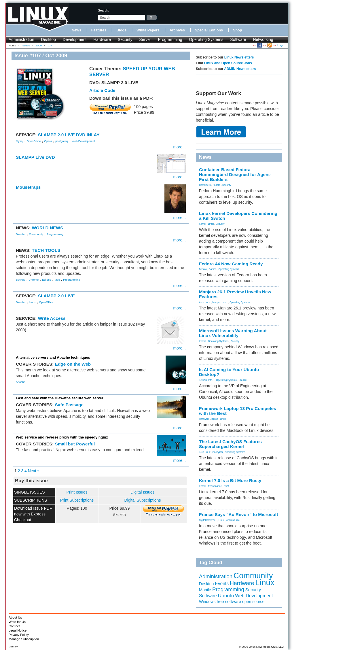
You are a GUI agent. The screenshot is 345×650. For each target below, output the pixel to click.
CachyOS (218, 452)
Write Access (52, 318)
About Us (15, 617)
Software (238, 39)
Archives (177, 30)
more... (179, 147)
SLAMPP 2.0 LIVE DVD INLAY (69, 134)
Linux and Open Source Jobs (228, 63)
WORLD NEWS (47, 227)
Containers (205, 185)
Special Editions (209, 30)
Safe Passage (69, 404)
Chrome (34, 279)
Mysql (19, 141)
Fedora (217, 185)
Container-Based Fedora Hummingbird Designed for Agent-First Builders (235, 174)
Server (145, 39)
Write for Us (17, 621)
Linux (32, 302)
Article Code (102, 90)
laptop (214, 418)
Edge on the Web (73, 364)
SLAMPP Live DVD (35, 157)
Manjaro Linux (220, 302)
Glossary (13, 646)
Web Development (83, 141)
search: (103, 10)
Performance (215, 486)
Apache (20, 381)
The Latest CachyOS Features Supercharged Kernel (230, 444)
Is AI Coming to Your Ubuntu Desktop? (229, 372)
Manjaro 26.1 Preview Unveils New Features (235, 294)
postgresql (61, 141)
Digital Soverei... (208, 520)
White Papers (148, 30)
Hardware (102, 39)
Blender (21, 234)
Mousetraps (28, 187)
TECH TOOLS (46, 250)
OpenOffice (33, 141)
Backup (20, 279)
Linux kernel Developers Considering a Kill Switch (238, 216)
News (76, 30)
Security (125, 39)
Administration (21, 39)
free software (229, 601)
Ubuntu (243, 380)
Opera (48, 141)
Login (280, 45)
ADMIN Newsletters (240, 69)
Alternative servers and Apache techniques (53, 358)
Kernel (202, 223)
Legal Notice (17, 630)
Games (213, 269)
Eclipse (46, 279)
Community (36, 234)
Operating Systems (206, 39)
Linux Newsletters (239, 57)
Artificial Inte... (206, 380)
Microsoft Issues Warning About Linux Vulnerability (233, 333)
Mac (57, 279)
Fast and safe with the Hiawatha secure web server (59, 398)
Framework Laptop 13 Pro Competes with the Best (237, 411)
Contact (14, 626)
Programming (170, 39)
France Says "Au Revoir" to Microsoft (238, 514)
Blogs (121, 30)
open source (233, 520)
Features (99, 30)
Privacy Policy (19, 634)
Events (222, 583)
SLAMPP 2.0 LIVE (56, 295)
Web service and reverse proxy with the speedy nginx (62, 437)
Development (75, 39)
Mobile (205, 589)
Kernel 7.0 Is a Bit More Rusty (230, 480)
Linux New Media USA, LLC (266, 646)
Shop (237, 30)
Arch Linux (205, 302)
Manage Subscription (24, 639)
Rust (226, 486)
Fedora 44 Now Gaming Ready (231, 263)
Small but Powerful (75, 443)
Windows (207, 601)
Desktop (48, 39)
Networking (263, 39)
